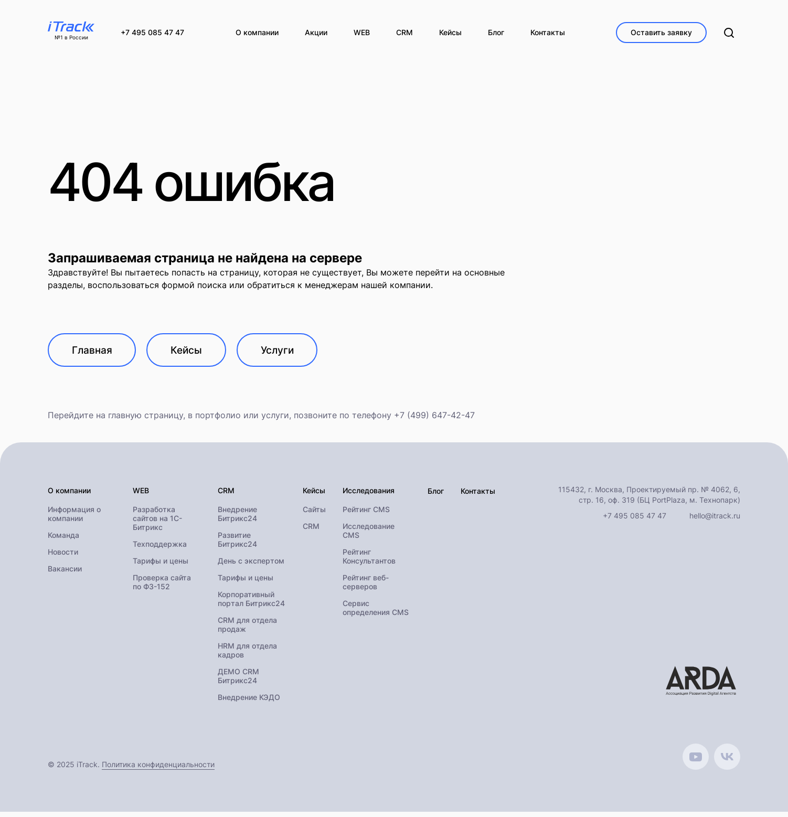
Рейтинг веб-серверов (366, 587)
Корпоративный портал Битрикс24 (251, 604)
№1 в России (71, 38)
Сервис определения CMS (376, 613)
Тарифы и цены (160, 565)
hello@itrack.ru (714, 520)
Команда (63, 540)
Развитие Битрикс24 (237, 545)
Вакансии (65, 573)
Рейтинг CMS (366, 514)
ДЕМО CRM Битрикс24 (238, 681)
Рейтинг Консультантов (369, 561)
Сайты (314, 514)
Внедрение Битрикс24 (237, 519)
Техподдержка (160, 549)
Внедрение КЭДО (249, 702)
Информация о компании (74, 519)
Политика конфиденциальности (158, 769)
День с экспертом (251, 565)
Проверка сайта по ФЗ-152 (162, 587)
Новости (63, 557)
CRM (311, 531)
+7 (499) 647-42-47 (434, 420)
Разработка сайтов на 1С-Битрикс (157, 523)
